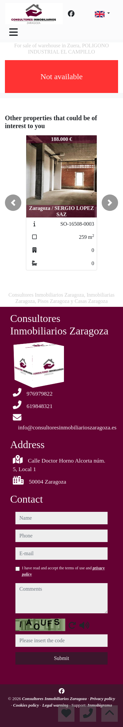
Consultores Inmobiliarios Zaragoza (55, 698)
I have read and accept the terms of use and (63, 571)
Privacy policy (102, 698)
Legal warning (56, 705)
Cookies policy (26, 705)
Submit (61, 658)
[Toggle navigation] (13, 32)
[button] (13, 202)
